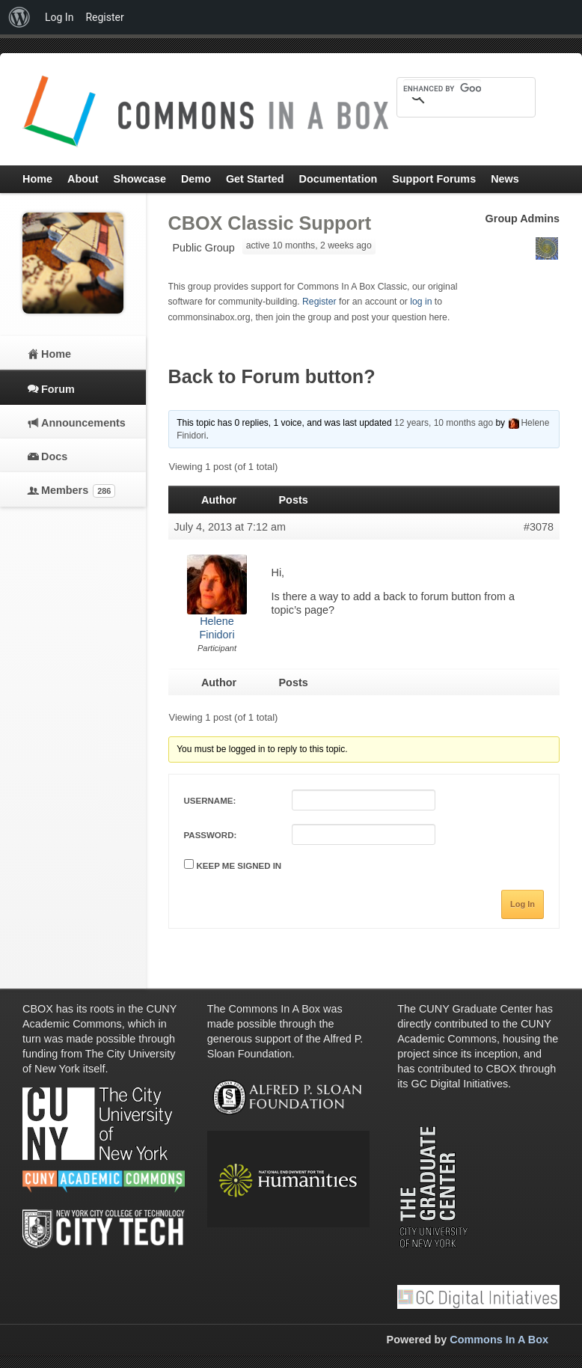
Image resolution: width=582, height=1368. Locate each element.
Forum (58, 389)
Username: (210, 800)
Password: (210, 835)
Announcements (82, 423)
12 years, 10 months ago (443, 423)
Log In (522, 904)
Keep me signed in (239, 865)
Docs (54, 456)
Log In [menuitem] (59, 17)
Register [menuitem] (104, 17)
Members (78, 491)
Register (319, 301)
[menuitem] (19, 17)
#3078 (539, 527)
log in (421, 301)
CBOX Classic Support (270, 223)
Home (56, 354)
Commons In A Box (499, 1340)
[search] (442, 88)
